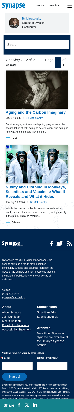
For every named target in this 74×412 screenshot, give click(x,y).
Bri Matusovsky (31, 18)
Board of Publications (15, 325)
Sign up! (14, 376)
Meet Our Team (12, 320)
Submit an (46, 312)
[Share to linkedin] (36, 406)
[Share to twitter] (27, 406)
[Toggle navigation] (69, 5)
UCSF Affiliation (47, 358)
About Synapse (11, 312)
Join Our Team (11, 316)
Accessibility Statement (16, 329)
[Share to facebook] (20, 406)
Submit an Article (47, 316)
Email (6, 358)
